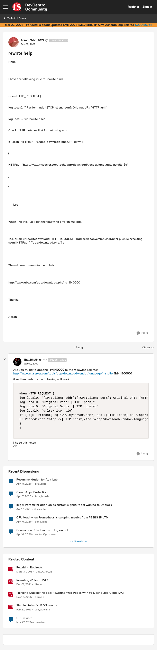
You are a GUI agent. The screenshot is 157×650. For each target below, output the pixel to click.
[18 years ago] (24, 571)
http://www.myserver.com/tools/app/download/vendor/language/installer (63, 373)
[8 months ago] (24, 597)
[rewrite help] (31, 363)
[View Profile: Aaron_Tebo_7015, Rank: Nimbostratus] (13, 42)
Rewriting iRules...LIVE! (32, 580)
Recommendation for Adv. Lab (37, 479)
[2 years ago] (24, 622)
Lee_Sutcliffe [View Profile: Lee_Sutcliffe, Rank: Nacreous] (42, 609)
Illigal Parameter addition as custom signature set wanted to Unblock (64, 505)
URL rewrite (24, 618)
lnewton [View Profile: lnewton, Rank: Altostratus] (40, 622)
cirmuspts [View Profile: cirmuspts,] (40, 483)
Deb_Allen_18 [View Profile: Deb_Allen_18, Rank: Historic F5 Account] (44, 571)
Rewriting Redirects (29, 567)
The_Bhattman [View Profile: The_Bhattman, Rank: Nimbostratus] (33, 359)
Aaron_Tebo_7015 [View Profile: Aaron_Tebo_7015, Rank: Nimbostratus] (32, 40)
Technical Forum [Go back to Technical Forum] (14, 18)
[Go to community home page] (29, 7)
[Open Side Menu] (5, 7)
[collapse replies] (4, 359)
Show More (78, 541)
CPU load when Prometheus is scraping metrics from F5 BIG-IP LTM (62, 517)
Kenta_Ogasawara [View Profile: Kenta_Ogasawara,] (46, 534)
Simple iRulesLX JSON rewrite (36, 605)
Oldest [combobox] (148, 347)
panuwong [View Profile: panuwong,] (41, 521)
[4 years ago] (23, 584)
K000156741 (143, 25)
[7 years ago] (23, 609)
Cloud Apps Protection (31, 492)
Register (133, 7)
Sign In (147, 7)
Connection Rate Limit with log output (42, 530)
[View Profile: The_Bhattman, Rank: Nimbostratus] (17, 362)
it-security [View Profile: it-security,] (40, 508)
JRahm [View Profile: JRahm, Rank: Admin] (38, 584)
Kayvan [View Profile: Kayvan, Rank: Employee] (39, 596)
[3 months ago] (24, 483)
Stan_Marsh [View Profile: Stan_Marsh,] (41, 496)
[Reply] (142, 333)
